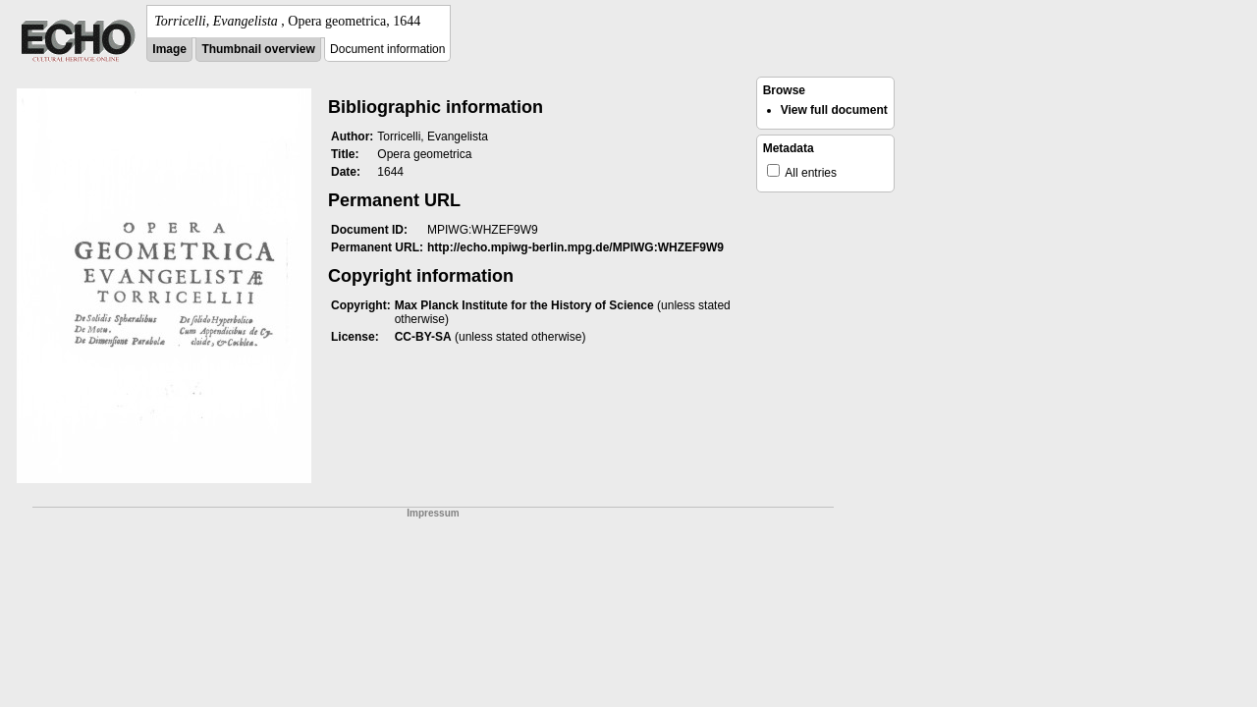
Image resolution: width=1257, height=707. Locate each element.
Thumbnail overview (257, 49)
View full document (834, 110)
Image (169, 49)
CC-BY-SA (423, 337)
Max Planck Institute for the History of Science (524, 305)
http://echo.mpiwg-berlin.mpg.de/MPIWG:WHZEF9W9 (575, 247)
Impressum (433, 513)
